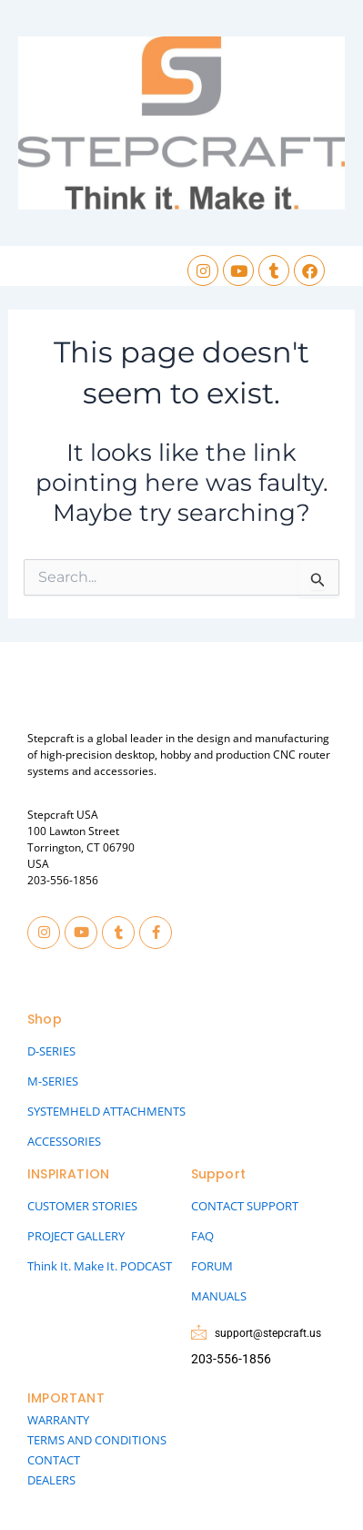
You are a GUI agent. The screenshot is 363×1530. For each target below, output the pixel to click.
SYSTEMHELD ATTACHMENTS (106, 1111)
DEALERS (51, 1480)
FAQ (202, 1236)
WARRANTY (58, 1420)
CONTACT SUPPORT (244, 1206)
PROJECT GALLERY (76, 1236)
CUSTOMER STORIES (82, 1206)
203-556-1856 (62, 880)
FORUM (212, 1266)
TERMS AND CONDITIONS (96, 1440)
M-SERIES (52, 1081)
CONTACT (53, 1460)
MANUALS (219, 1296)
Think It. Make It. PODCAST (99, 1266)
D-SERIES (51, 1051)
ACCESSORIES (64, 1141)
